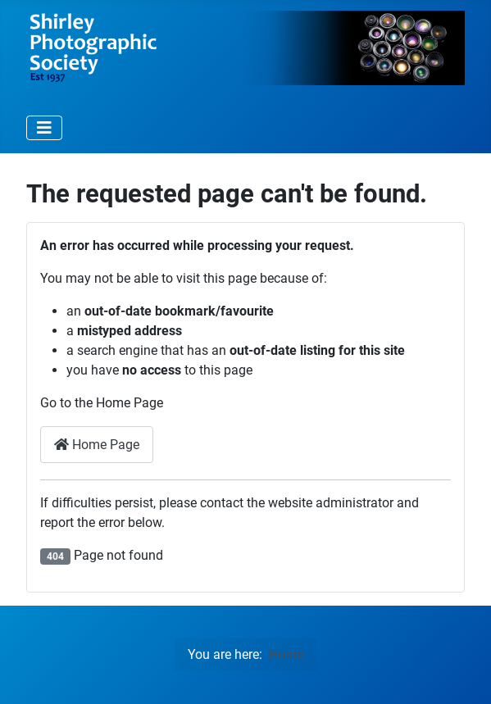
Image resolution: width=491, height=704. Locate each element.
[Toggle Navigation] (44, 128)
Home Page (96, 444)
